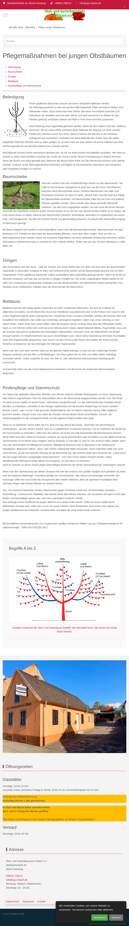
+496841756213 (62, 3)
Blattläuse (13, 81)
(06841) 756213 (14, 875)
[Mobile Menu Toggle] (5, 14)
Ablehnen (116, 917)
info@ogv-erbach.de (90, 3)
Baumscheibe (15, 71)
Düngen (12, 76)
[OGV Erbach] (64, 14)
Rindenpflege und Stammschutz (24, 85)
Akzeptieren (100, 917)
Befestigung (14, 67)
